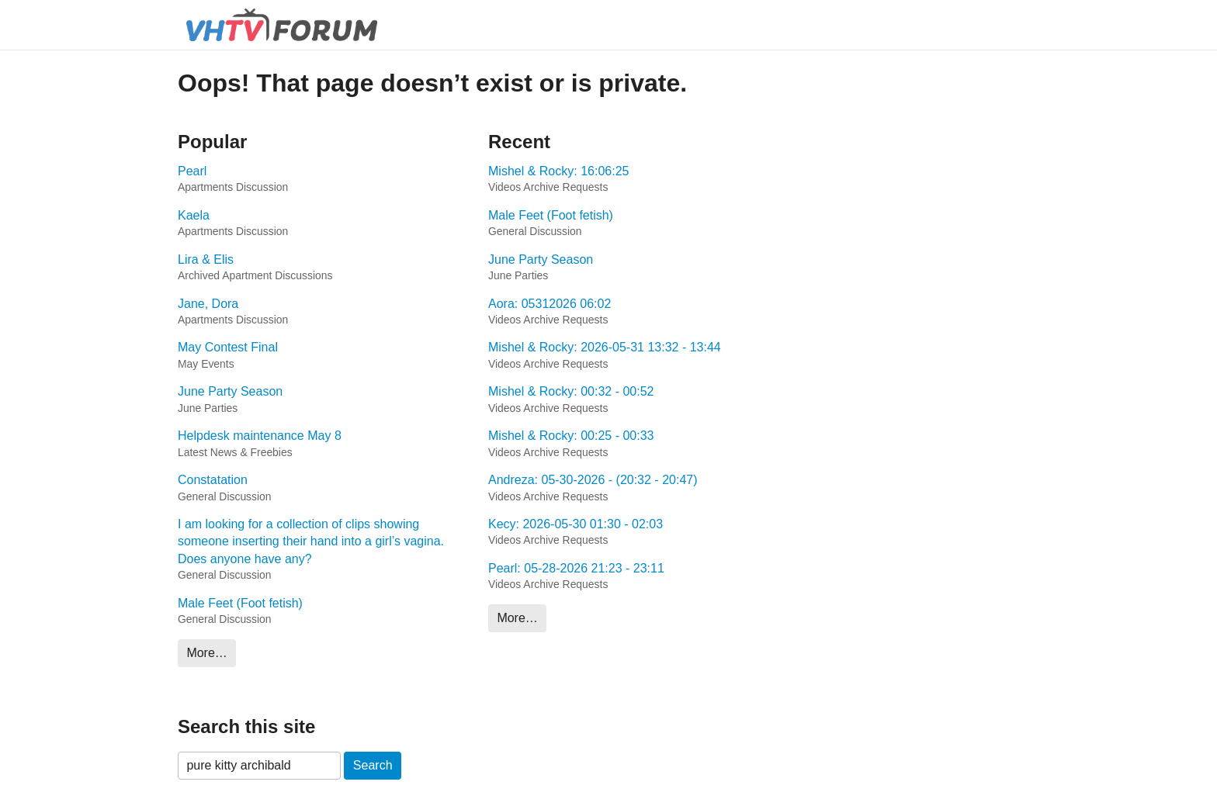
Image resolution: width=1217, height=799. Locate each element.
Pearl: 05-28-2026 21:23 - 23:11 (576, 568)
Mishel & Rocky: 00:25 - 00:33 (571, 435)
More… (206, 652)
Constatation (213, 479)
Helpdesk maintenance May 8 (260, 435)
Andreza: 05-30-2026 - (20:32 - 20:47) (593, 479)
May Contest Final (228, 347)
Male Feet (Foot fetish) (240, 603)
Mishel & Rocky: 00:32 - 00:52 (571, 391)
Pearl (192, 171)
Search (373, 765)
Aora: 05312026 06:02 (549, 303)
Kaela (194, 215)
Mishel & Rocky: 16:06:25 (558, 171)
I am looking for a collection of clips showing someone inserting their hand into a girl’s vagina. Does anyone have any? (311, 541)
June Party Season (230, 391)
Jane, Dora (208, 303)
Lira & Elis (206, 259)
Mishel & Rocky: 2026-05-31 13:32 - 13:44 (604, 347)
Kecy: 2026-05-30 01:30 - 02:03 (575, 524)
